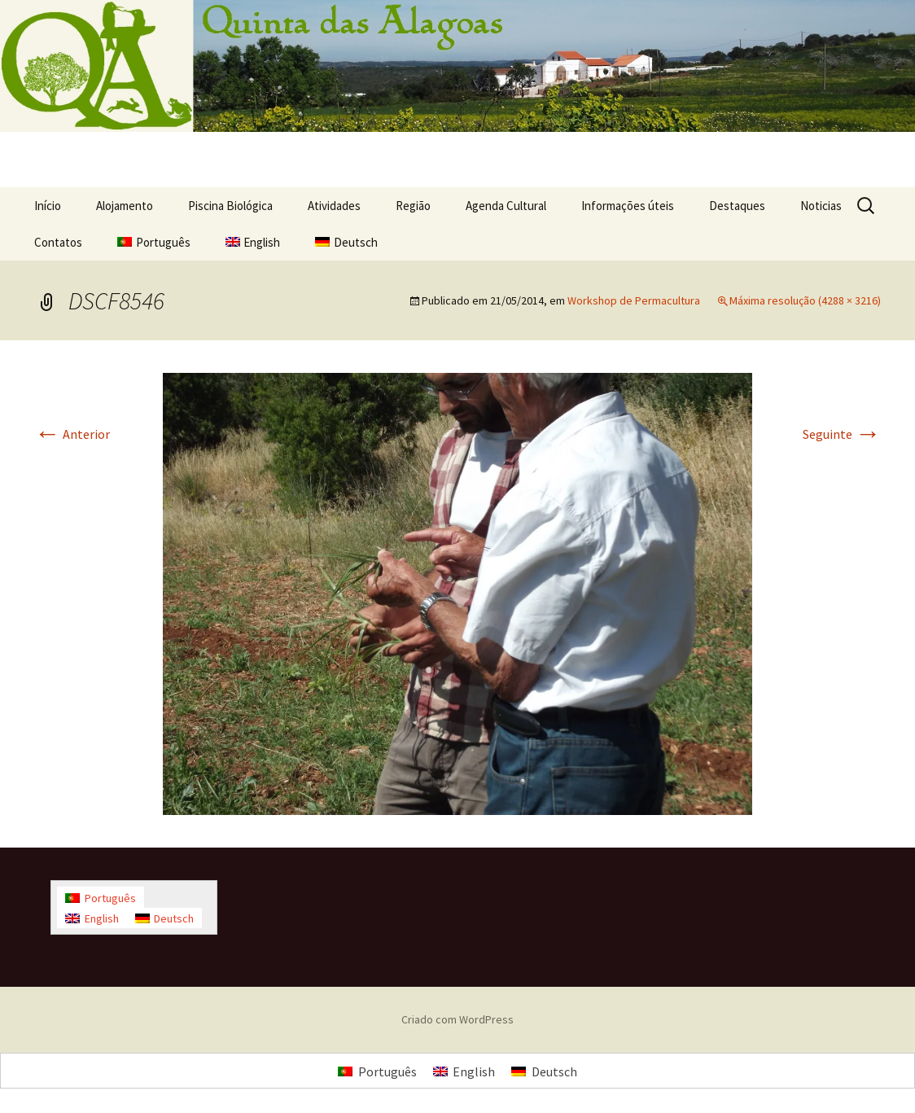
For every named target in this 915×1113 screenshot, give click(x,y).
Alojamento (124, 205)
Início (47, 205)
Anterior (72, 434)
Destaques (737, 205)
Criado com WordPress (457, 1019)
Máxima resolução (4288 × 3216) (805, 300)
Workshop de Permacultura (633, 300)
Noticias (821, 205)
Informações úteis (627, 205)
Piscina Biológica (230, 205)
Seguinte (842, 434)
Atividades (334, 205)
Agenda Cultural (506, 205)
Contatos (58, 242)
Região (413, 205)
